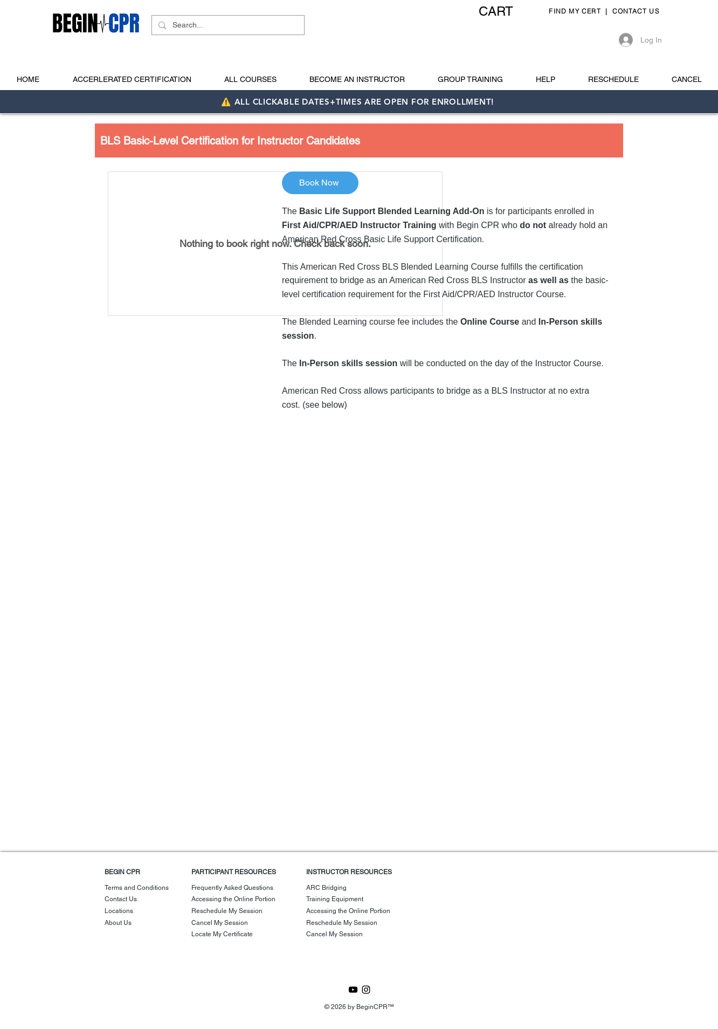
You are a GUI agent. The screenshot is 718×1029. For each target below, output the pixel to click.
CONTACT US (636, 11)
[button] (505, 11)
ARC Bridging (326, 887)
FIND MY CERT (576, 11)
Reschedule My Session (227, 911)
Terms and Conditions (137, 887)
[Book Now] (320, 183)
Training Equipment (334, 899)
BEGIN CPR (122, 872)
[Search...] (226, 25)
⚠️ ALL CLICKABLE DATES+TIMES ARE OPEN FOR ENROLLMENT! (358, 102)
